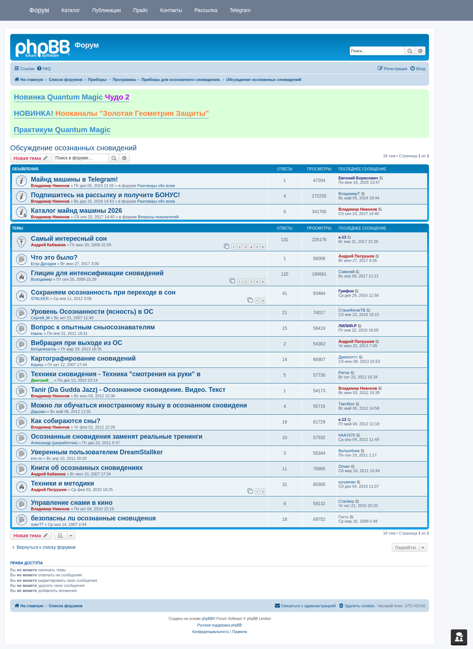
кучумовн (347, 482)
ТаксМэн (346, 404)
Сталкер (346, 501)
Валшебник (349, 451)
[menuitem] (43, 68)
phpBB (207, 619)
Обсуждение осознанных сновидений (73, 148)
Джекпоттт (348, 357)
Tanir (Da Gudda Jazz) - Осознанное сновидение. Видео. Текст (128, 389)
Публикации (106, 10)
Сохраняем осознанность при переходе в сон (103, 292)
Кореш (37, 364)
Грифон (346, 291)
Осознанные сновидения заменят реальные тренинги (117, 436)
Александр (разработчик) (54, 443)
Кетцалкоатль (43, 349)
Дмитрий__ (42, 380)
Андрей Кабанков (48, 245)
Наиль (37, 333)
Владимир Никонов (50, 185)
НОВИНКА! (111, 113)
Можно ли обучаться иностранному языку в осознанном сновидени (139, 405)
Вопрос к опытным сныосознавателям (93, 327)
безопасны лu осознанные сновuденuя (93, 518)
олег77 (37, 524)
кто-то (36, 458)
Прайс (140, 10)
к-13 (342, 237)
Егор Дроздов (43, 263)
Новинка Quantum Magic (71, 97)
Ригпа (343, 372)
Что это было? (54, 257)
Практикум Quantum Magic (62, 130)
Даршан (38, 411)
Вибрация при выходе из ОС (76, 342)
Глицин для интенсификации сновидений (97, 273)
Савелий (346, 271)
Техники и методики (62, 483)
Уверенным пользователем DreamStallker (97, 452)
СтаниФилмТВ (351, 310)
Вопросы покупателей (158, 217)
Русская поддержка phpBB (219, 625)
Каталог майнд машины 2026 (76, 210)
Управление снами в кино (71, 502)
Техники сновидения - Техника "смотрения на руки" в (116, 374)
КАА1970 (346, 435)
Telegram (239, 10)
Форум (39, 10)
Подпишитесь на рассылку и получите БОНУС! (105, 195)
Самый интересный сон (69, 238)
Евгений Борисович (358, 178)
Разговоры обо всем (156, 185)
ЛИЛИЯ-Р (347, 326)
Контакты (170, 10)
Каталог (70, 10)
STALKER (40, 298)
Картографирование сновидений (83, 358)
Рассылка (205, 10)
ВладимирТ (349, 193)
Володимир (41, 279)
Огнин (344, 466)
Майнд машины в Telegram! (74, 179)
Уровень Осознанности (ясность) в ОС (92, 311)
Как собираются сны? (65, 421)
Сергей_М (40, 318)
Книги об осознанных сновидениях (87, 467)
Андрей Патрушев (356, 256)
